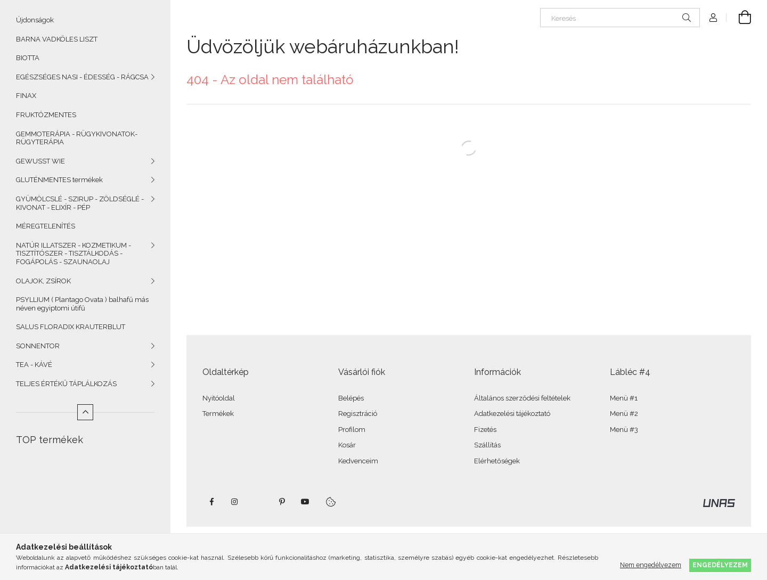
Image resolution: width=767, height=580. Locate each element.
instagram (235, 502)
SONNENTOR (38, 346)
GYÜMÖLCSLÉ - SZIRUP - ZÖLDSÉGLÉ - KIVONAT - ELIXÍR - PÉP (80, 203)
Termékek (218, 414)
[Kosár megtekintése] (739, 17)
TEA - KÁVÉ (34, 365)
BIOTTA (27, 58)
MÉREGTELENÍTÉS (45, 226)
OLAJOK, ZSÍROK (43, 281)
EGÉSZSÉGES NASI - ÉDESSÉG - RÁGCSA (82, 77)
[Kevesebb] (85, 412)
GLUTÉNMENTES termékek (59, 180)
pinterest (282, 502)
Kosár (347, 445)
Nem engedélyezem (650, 565)
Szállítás (487, 445)
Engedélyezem (720, 565)
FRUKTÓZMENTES (46, 115)
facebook (211, 502)
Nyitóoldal (218, 398)
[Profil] (713, 17)
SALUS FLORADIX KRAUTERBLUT (70, 327)
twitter (258, 502)
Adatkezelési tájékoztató (512, 414)
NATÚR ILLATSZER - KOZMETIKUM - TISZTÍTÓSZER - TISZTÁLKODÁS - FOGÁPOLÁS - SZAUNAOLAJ (73, 253)
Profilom (351, 430)
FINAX (26, 96)
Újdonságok (35, 20)
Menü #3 (624, 430)
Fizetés (485, 430)
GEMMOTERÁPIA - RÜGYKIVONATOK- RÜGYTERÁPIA (76, 138)
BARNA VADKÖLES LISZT (56, 39)
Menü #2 (624, 414)
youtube (305, 502)
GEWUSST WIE (40, 161)
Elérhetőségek (497, 461)
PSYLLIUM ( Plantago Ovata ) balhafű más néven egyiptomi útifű (82, 304)
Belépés (351, 398)
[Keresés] (620, 17)
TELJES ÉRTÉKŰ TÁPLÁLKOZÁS (66, 384)
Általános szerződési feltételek (522, 398)
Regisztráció (357, 414)
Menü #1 (624, 398)
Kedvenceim (358, 461)
